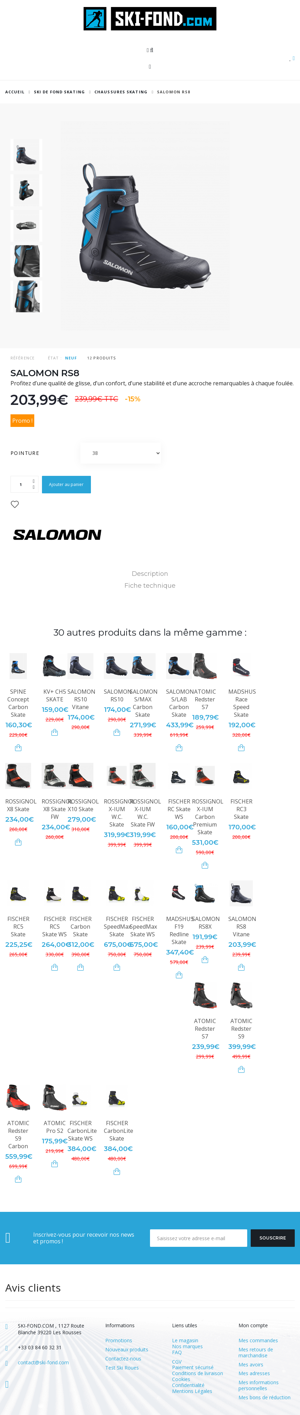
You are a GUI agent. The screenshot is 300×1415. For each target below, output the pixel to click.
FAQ (177, 1352)
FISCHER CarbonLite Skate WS (82, 1130)
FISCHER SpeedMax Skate (117, 926)
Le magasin (185, 1340)
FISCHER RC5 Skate (18, 926)
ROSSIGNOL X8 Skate (21, 805)
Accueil (14, 91)
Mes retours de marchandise (255, 1353)
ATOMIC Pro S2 (55, 1127)
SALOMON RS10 (118, 695)
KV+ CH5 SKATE (54, 695)
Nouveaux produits (126, 1350)
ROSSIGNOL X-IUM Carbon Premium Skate (207, 817)
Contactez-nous (123, 1359)
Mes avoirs (250, 1365)
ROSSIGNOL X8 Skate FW (57, 809)
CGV (176, 1361)
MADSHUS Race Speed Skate (242, 703)
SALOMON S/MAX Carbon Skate (144, 703)
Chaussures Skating (121, 91)
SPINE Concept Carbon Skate (18, 703)
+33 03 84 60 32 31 (40, 1347)
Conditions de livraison (197, 1373)
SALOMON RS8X (206, 922)
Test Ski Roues (122, 1368)
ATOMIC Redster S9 (241, 1028)
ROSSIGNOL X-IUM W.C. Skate (119, 813)
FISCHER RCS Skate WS (54, 926)
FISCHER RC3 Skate (241, 809)
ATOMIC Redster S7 (205, 699)
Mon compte (253, 1325)
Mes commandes (258, 1341)
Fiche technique (150, 585)
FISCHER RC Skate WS (179, 809)
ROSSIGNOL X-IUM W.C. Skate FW (145, 813)
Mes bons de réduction (264, 1398)
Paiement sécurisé (193, 1367)
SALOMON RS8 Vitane (242, 926)
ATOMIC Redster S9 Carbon (18, 1134)
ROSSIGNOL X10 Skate (83, 805)
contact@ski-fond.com (43, 1362)
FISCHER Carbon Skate (81, 926)
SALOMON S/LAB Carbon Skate (180, 703)
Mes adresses (254, 1374)
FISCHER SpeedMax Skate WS (143, 926)
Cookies (181, 1379)
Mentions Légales (192, 1391)
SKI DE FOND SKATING (59, 91)
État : (55, 357)
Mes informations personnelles (258, 1386)
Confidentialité (188, 1385)
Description (150, 574)
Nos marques (187, 1346)
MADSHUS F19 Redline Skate (180, 930)
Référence (22, 357)
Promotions (118, 1341)
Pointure (25, 453)
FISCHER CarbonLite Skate (118, 1130)
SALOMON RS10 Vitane (81, 699)
